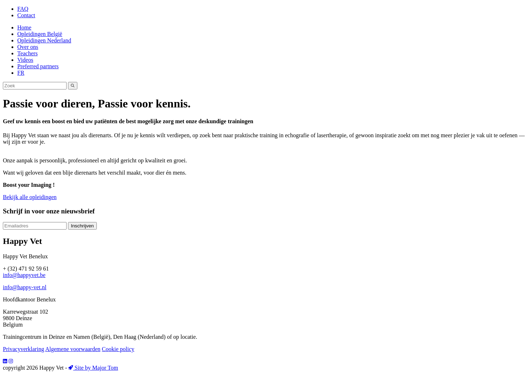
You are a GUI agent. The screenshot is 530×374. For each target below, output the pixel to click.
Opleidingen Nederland (44, 40)
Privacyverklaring (23, 349)
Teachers (27, 53)
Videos (25, 60)
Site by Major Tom (93, 368)
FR (20, 73)
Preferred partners (38, 66)
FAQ (22, 9)
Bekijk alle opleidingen (29, 197)
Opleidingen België (39, 34)
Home (24, 27)
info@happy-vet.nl (24, 287)
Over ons (27, 47)
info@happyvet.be (24, 275)
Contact (26, 15)
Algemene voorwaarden (72, 349)
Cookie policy (118, 349)
